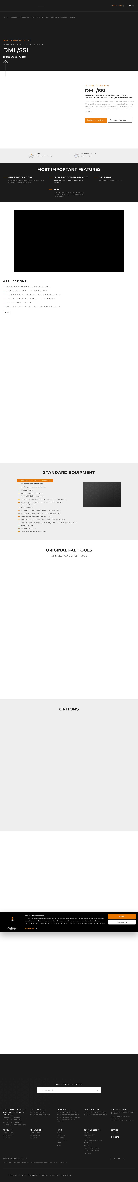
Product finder (117, 5)
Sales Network (89, 1135)
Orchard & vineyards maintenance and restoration (31, 299)
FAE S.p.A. (87, 1138)
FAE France (88, 1143)
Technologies (62, 1140)
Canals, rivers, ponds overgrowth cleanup (27, 291)
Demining (6, 1138)
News (59, 1130)
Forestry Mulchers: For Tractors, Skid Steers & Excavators (14, 1112)
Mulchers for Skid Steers (58, 17)
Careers (115, 1137)
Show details (29, 1178)
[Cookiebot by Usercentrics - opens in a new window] (12, 1178)
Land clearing (25, 17)
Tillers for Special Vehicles (40, 1115)
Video (59, 1143)
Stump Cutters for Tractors (67, 1112)
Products (14, 17)
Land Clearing (35, 1132)
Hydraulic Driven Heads (40, 17)
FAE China (87, 1153)
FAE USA (5, 17)
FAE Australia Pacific (92, 1148)
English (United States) (15, 1158)
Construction (8, 1135)
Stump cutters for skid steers (68, 1115)
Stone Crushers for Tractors (95, 1112)
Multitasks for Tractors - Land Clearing (122, 1113)
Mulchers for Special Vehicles (14, 1125)
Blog (59, 1145)
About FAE (88, 1132)
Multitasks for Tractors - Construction (120, 1117)
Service (114, 1130)
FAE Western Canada (91, 1150)
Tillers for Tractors (37, 1112)
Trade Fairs (61, 1135)
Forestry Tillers (38, 1110)
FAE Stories (61, 1138)
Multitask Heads (119, 1110)
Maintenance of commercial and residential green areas (34, 307)
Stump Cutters (64, 1110)
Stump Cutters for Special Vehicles (66, 1120)
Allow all (122, 1166)
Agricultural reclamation (19, 303)
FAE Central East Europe (93, 1140)
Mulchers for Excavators (12, 1122)
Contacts (114, 1132)
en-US (131, 6)
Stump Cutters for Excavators (68, 1117)
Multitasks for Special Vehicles (122, 1120)
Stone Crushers (91, 1110)
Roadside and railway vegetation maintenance (29, 287)
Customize (122, 1171)
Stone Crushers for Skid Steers (95, 1115)
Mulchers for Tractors (12, 1117)
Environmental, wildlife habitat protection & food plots (34, 295)
